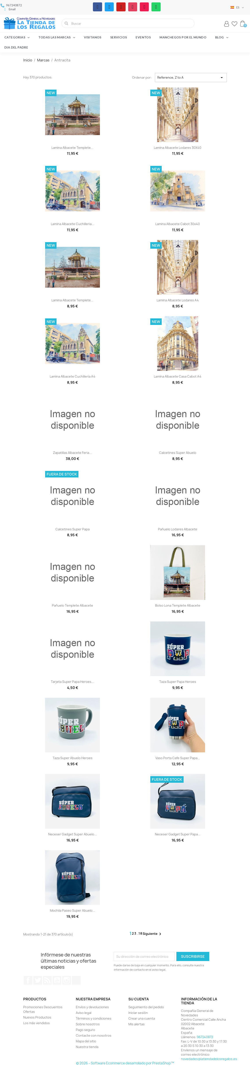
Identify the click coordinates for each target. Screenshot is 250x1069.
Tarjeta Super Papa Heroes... (72, 682)
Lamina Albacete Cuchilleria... (72, 224)
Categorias (17, 37)
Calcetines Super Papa (72, 529)
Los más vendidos (36, 1023)
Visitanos (92, 37)
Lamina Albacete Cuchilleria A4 (72, 376)
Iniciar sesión (138, 1013)
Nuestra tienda (87, 1047)
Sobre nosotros (88, 1024)
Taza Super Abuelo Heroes (72, 758)
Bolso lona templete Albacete (177, 605)
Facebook (28, 980)
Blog (221, 37)
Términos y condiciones (93, 1018)
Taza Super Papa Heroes (177, 682)
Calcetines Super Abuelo (177, 453)
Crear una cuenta (141, 1018)
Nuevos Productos (37, 1017)
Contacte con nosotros (93, 1035)
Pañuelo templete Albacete (72, 605)
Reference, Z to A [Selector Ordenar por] (191, 77)
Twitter (37, 980)
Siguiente (153, 934)
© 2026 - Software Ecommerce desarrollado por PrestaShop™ (125, 1063)
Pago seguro (85, 1030)
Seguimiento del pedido (146, 1007)
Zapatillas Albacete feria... (72, 453)
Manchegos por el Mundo (183, 37)
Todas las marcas (56, 37)
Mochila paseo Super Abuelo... (72, 910)
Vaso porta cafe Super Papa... (177, 758)
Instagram (66, 980)
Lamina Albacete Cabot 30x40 (177, 224)
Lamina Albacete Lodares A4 (178, 300)
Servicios (118, 37)
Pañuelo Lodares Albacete (177, 529)
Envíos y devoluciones (92, 1007)
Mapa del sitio (86, 1041)
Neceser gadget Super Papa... (177, 834)
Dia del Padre (16, 47)
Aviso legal (83, 1013)
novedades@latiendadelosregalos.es (209, 1059)
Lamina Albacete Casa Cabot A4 (177, 376)
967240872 (205, 1037)
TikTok (76, 980)
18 (140, 933)
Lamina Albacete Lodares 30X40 (177, 148)
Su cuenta (138, 999)
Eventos (143, 37)
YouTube (57, 980)
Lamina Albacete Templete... (72, 148)
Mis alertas (136, 1024)
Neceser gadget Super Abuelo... (72, 834)
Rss (47, 980)
